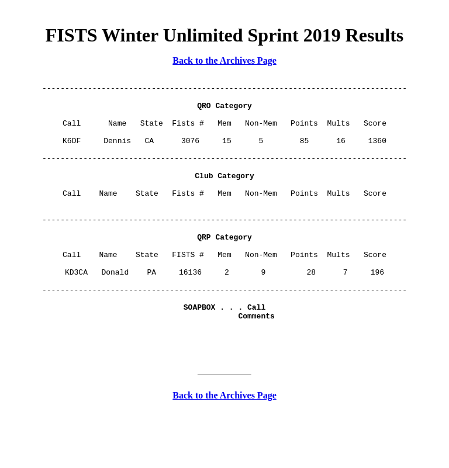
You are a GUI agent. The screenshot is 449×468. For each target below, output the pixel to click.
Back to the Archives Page (224, 60)
